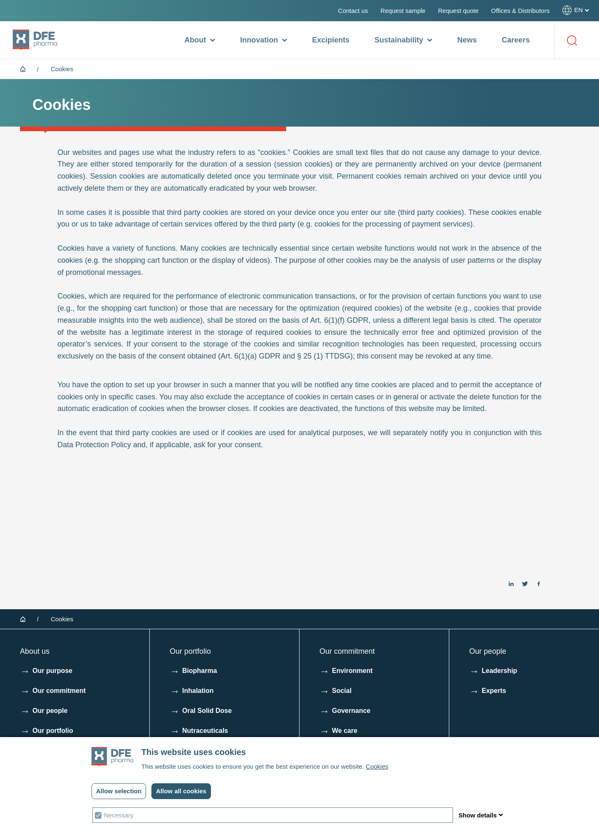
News (467, 40)
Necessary (119, 815)
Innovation (263, 40)
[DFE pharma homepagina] (35, 40)
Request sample (403, 10)
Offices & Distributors (520, 10)
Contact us (353, 10)
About (199, 40)
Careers (516, 40)
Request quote (458, 10)
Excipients (330, 40)
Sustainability (403, 40)
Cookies (377, 766)
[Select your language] (575, 10)
